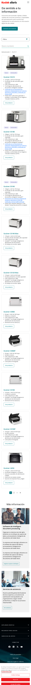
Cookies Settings (15, 680)
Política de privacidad (15, 654)
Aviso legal (15, 658)
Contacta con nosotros (9, 28)
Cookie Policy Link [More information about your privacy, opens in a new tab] (6, 677)
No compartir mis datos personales (15, 665)
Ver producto (9, 103)
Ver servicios (7, 607)
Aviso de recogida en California (15, 661)
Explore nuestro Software (11, 563)
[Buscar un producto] (14, 46)
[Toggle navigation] (28, 2)
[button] (15, 625)
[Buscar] (28, 46)
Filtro (15, 39)
